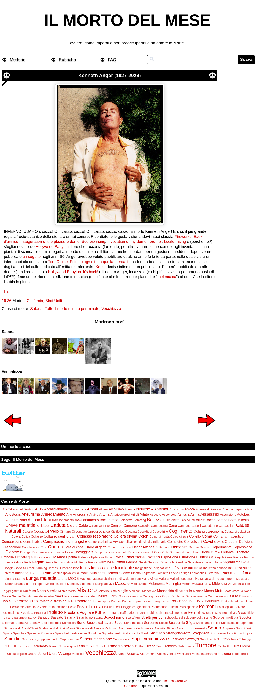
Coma (207, 536)
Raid (150, 612)
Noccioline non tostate (79, 596)
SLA (236, 612)
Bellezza (155, 519)
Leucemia (228, 573)
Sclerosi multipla (225, 617)
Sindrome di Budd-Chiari (21, 628)
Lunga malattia (41, 578)
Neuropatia (46, 596)
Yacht (196, 654)
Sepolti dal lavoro (100, 623)
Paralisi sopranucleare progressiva (146, 601)
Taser (234, 639)
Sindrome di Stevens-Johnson (96, 628)
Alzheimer (159, 509)
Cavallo (27, 531)
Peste (72, 607)
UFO (236, 646)
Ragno (141, 612)
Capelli (196, 525)
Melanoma (156, 584)
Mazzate (122, 583)
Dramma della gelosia (185, 552)
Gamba (132, 562)
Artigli (135, 514)
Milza (227, 584)
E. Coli (215, 552)
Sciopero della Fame (198, 617)
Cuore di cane (73, 547)
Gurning (41, 568)
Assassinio (209, 514)
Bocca (210, 520)
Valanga (64, 654)
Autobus (243, 514)
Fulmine (105, 562)
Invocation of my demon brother (134, 241)
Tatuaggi (245, 639)
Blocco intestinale (193, 520)
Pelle (200, 601)
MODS (73, 578)
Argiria (93, 514)
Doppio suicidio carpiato (111, 552)
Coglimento (180, 531)
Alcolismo (116, 509)
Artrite (144, 514)
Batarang (139, 520)
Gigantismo (231, 562)
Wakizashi (184, 654)
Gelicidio (153, 562)
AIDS (39, 509)
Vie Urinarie (148, 654)
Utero (53, 654)
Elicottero (242, 552)
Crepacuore (12, 547)
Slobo (180, 628)
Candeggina (159, 525)
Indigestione (143, 568)
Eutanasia (204, 557)
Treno (150, 646)
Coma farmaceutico (228, 536)
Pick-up (107, 607)
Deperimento (222, 547)
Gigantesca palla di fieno (205, 562)
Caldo (83, 525)
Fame (229, 557)
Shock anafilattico (208, 623)
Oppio (166, 596)
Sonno (214, 628)
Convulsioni (193, 541)
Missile (52, 591)
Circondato (79, 531)
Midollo (217, 584)
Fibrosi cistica (63, 562)
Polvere (239, 607)
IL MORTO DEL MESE (127, 20)
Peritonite (212, 601)
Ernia (109, 557)
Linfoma (244, 573)
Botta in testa (238, 520)
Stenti (145, 633)
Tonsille (101, 646)
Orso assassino (218, 596)
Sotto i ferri (243, 628)
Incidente (124, 567)
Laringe (184, 573)
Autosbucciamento (61, 520)
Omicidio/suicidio (130, 596)
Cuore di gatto (96, 547)
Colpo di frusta (160, 536)
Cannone (184, 525)
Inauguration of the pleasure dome (49, 241)
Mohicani (135, 591)
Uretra (32, 654)
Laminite (162, 573)
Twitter (226, 646)
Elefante (227, 552)
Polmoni (207, 606)
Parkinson (179, 601)
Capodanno (210, 525)
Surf (219, 639)
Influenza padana (215, 568)
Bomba (221, 520)
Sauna (98, 617)
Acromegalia (77, 509)
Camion (116, 525)
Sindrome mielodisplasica (135, 628)
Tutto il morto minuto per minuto (72, 309)
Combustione (12, 541)
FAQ (112, 59)
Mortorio (17, 59)
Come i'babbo (32, 541)
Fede (27, 562)
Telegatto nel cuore (18, 646)
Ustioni (42, 654)
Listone (20, 578)
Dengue (205, 547)
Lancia (173, 573)
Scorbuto (8, 623)
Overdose (20, 601)
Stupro (247, 633)
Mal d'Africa (150, 578)
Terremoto (40, 646)
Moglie (123, 591)
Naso (247, 591)
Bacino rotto (109, 520)
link (7, 292)
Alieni (128, 509)
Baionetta (125, 520)
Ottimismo (246, 596)
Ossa (234, 596)
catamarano (208, 654)
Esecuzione (134, 557)
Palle (70, 601)
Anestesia (12, 514)
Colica (26, 536)
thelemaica (166, 277)
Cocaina (131, 531)
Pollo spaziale (188, 607)
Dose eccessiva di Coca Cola (148, 552)
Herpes (53, 568)
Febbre (19, 562)
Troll (159, 646)
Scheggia (171, 617)
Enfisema (57, 557)
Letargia (213, 573)
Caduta (58, 525)
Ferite (49, 562)
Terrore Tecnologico (62, 646)
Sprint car (94, 633)
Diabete (12, 552)
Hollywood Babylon (52, 247)
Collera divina (125, 536)
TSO (226, 639)
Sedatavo (22, 623)
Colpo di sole (179, 536)
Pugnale (87, 612)
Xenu (100, 267)
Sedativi (35, 623)
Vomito (171, 654)
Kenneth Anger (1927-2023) (109, 75)
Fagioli (219, 557)
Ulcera (245, 646)
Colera (15, 536)
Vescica (133, 654)
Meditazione (139, 584)
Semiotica (69, 623)
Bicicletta (173, 520)
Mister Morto (67, 591)
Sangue (44, 617)
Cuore (54, 546)
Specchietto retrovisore (71, 633)
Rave (183, 612)
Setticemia (176, 623)
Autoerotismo (16, 520)
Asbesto (155, 514)
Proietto (55, 612)
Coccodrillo (160, 531)
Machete (85, 578)
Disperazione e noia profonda (52, 552)
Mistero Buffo (108, 591)
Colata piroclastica (237, 531)
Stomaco (157, 633)
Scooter (245, 617)
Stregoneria (201, 633)
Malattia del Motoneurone (217, 578)
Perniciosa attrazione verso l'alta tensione (38, 607)
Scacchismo (114, 617)
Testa (81, 646)
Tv (220, 646)
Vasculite (78, 654)
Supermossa (122, 639)
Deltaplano (163, 547)
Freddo (93, 562)
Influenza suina (239, 568)
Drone (205, 552)
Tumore (205, 645)
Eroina (118, 557)
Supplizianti (208, 639)
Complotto (175, 541)
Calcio (72, 525)
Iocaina (57, 573)
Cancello (144, 525)
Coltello (195, 536)
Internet (9, 573)
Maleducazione (55, 584)
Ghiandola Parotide (173, 562)
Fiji (76, 562)
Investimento (40, 573)
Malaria (164, 578)
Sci (180, 617)
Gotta (18, 568)
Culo (44, 547)
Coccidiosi (145, 531)
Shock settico (230, 623)
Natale (6, 596)
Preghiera (26, 612)
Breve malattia (20, 525)
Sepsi (118, 623)
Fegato (38, 562)
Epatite (71, 557)
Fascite (238, 557)
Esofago (153, 557)
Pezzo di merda (89, 607)
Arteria (104, 514)
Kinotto (136, 573)
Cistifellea (117, 531)
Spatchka (19, 633)
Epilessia (84, 557)
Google (9, 568)
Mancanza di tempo (80, 584)
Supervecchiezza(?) (183, 639)
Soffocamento (196, 628)
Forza (83, 562)
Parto (192, 601)
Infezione (179, 568)
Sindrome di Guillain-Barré (57, 628)
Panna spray (101, 601)
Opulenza (178, 596)
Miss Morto (37, 591)
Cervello (52, 531)
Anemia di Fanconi (208, 509)
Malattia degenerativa (184, 578)
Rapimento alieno (166, 612)
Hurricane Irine (69, 568)
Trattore (140, 646)
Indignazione (161, 568)
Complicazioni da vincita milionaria (142, 541)
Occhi (113, 596)
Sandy (32, 617)
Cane (173, 525)
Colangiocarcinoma (209, 531)
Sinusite (159, 628)
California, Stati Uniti (44, 301)
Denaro (194, 547)
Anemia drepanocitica (237, 509)
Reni (192, 612)
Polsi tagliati (225, 607)
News (59, 596)
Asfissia (184, 514)
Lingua (9, 578)
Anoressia (80, 514)
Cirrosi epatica (99, 531)
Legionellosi (198, 573)
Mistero (86, 589)
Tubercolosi (186, 646)
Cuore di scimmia (119, 547)
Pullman (101, 612)
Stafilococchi (131, 633)
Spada (7, 633)
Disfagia (25, 552)
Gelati (143, 562)
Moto (219, 591)
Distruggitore (84, 552)
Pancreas (83, 601)
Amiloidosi (177, 509)
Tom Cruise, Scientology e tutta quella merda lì (88, 262)
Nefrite (16, 596)
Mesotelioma (201, 584)
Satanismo (84, 617)
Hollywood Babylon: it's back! (73, 272)
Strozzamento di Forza (226, 633)
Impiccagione (102, 568)
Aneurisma (31, 514)
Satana (36, 309)
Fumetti (118, 562)
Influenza (195, 568)
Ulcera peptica (17, 654)
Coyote (219, 541)
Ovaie (6, 601)
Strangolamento (178, 633)
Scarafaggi (133, 617)
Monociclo (149, 591)
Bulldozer (43, 525)
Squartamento (111, 633)
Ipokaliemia (71, 573)
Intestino (21, 573)
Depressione (242, 547)
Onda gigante (152, 596)
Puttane (114, 612)
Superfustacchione (96, 639)
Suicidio (12, 638)
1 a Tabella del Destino (18, 509)
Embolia (7, 557)
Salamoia (20, 617)
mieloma (224, 654)
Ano (69, 514)
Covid (208, 541)
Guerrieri (29, 568)
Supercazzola (69, 639)
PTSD (34, 601)
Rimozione (204, 612)
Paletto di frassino (52, 601)
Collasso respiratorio (95, 536)
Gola (245, 562)
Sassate (56, 617)
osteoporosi (240, 654)
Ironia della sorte (93, 573)
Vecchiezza (111, 309)
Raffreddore (128, 612)
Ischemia (114, 573)
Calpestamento (99, 525)
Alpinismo (141, 509)
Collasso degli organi (60, 536)
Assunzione (228, 514)
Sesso (163, 623)
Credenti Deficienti (239, 541)
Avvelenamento (87, 520)
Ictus (85, 567)
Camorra (130, 525)
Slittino (171, 628)
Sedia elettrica (51, 623)
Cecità (39, 531)
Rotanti (227, 612)
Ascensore (169, 514)
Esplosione (169, 557)
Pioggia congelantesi (135, 607)
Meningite (173, 584)
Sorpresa (228, 628)
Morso (209, 591)
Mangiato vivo (104, 584)
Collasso (37, 536)
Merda (186, 584)
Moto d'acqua (234, 591)
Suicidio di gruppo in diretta (40, 639)
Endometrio (42, 557)
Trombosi (170, 646)
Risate (216, 612)
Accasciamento (56, 509)
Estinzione (187, 557)
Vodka (161, 654)
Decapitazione (143, 547)
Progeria (40, 612)
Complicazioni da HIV (103, 541)
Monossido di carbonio (174, 591)
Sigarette (246, 623)
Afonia (92, 509)
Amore (189, 509)
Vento (122, 654)
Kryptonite (149, 573)
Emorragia (24, 557)
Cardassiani (227, 525)
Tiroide (90, 646)
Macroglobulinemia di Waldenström (116, 578)
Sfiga (190, 622)
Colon (143, 536)
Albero (103, 509)
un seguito (32, 256)
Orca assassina (196, 596)
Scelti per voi (152, 617)
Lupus (62, 578)
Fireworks (183, 236)
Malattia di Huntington (29, 584)
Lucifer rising (175, 241)
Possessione (10, 612)
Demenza (179, 547)
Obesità (102, 596)
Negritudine (30, 596)
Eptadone (98, 557)
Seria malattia (133, 623)
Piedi (116, 607)
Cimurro (65, 531)
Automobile (37, 520)
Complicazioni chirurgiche (65, 541)
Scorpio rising (93, 241)
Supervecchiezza (149, 638)
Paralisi (116, 601)
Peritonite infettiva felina (236, 601)
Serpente (151, 623)
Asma (194, 514)
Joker (125, 573)
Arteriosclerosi (120, 514)
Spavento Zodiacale (40, 633)
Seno (80, 622)
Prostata (71, 612)
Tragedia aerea (120, 646)
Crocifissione (31, 547)
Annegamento (53, 514)
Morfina (198, 591)
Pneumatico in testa (164, 607)
